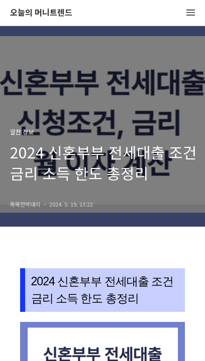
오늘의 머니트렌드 (41, 13)
